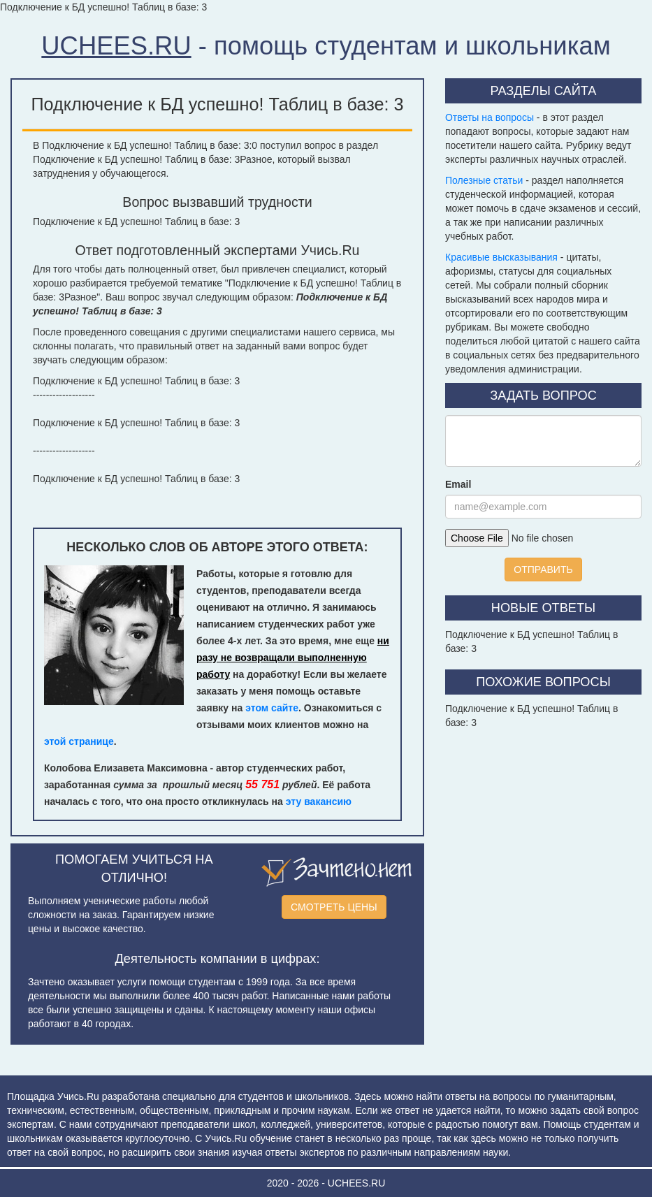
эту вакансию (319, 801)
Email (458, 484)
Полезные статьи (484, 180)
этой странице (79, 741)
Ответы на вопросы (489, 117)
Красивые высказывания (501, 257)
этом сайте (271, 707)
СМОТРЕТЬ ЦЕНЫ (334, 907)
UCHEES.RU (116, 45)
